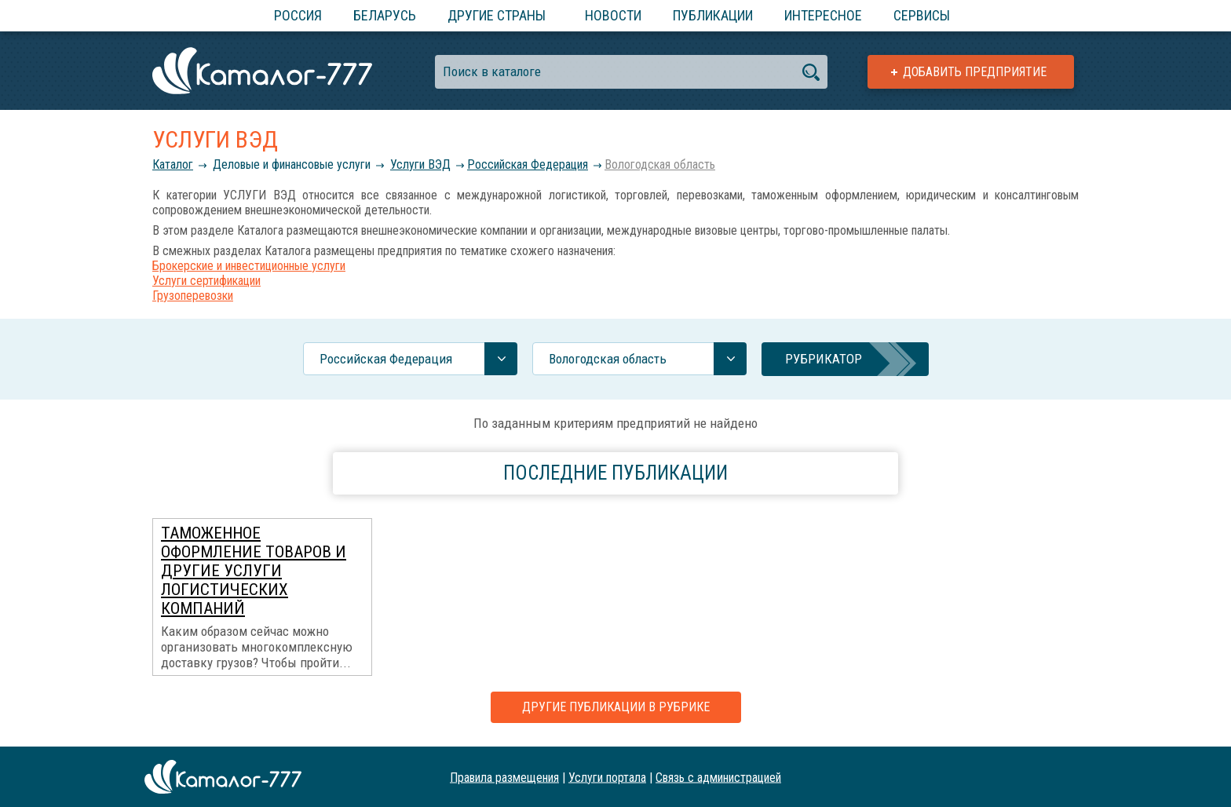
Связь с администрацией (718, 776)
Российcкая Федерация (527, 164)
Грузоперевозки (192, 295)
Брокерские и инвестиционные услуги (248, 265)
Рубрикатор (823, 359)
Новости (613, 15)
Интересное (823, 15)
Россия (298, 15)
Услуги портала (607, 776)
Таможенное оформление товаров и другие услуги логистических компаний (253, 571)
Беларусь (384, 15)
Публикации (713, 15)
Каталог (172, 164)
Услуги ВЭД (420, 164)
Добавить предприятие (975, 71)
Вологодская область (660, 164)
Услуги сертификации (206, 280)
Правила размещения (504, 776)
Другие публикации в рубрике (616, 706)
